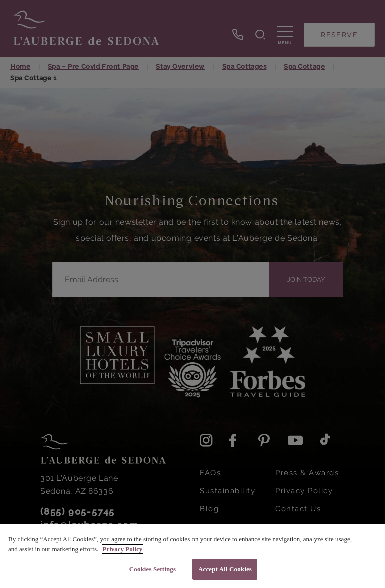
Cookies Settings (152, 569)
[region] (192, 556)
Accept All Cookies (225, 569)
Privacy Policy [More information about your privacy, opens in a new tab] (123, 549)
